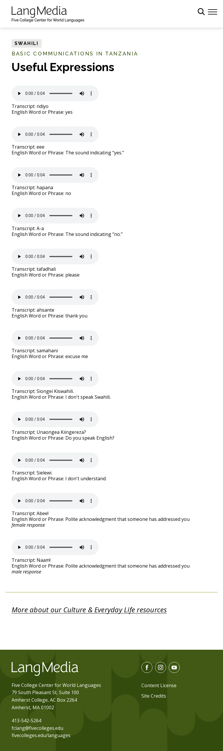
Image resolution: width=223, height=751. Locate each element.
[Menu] (212, 11)
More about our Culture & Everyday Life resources (89, 609)
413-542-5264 (26, 720)
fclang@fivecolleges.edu (37, 728)
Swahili (27, 43)
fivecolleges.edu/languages (41, 735)
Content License (159, 685)
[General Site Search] (201, 11)
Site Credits (153, 696)
